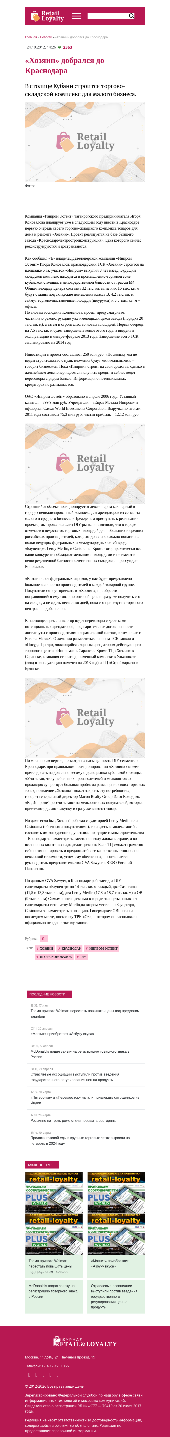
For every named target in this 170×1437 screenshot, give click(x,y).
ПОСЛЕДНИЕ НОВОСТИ (47, 994)
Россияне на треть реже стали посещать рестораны (73, 1120)
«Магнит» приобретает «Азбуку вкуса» (62, 1034)
